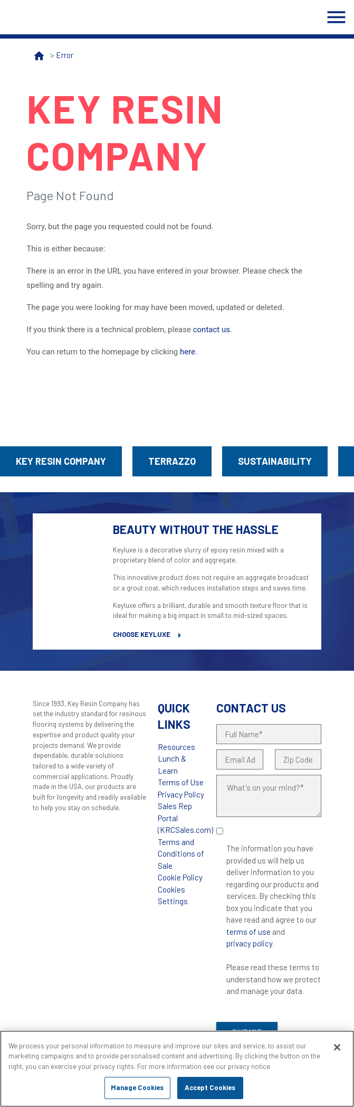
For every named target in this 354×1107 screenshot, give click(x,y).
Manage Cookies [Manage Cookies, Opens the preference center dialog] (137, 1087)
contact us (211, 329)
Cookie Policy (180, 877)
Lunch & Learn (172, 764)
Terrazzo (172, 461)
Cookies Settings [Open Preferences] (173, 895)
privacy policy (249, 943)
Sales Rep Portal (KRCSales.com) (185, 817)
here (187, 352)
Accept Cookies (210, 1087)
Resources (176, 747)
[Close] (337, 1047)
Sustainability (275, 461)
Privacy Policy (181, 794)
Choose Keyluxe (141, 634)
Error (64, 55)
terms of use (248, 931)
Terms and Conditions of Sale (181, 853)
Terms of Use (181, 782)
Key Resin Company (61, 461)
